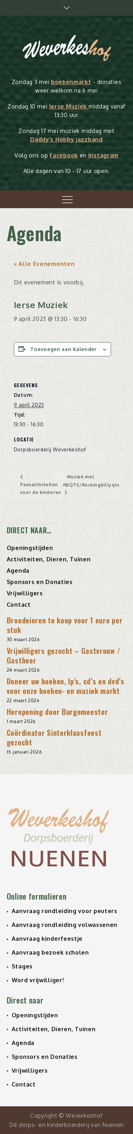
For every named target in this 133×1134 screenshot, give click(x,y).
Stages (22, 966)
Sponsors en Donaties (40, 581)
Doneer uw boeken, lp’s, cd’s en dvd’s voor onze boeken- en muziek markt (65, 686)
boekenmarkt (71, 81)
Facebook (64, 155)
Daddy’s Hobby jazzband (66, 139)
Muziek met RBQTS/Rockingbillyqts (91, 481)
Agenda (18, 570)
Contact (19, 604)
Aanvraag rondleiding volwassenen (64, 924)
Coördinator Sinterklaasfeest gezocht (54, 737)
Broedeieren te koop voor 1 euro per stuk (65, 625)
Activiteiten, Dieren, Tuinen (49, 559)
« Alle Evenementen (44, 263)
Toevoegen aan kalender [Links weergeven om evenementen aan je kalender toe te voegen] (63, 349)
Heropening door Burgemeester (57, 711)
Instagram (103, 155)
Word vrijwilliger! (38, 980)
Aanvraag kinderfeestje (47, 938)
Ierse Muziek (69, 106)
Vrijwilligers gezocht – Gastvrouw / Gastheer (64, 655)
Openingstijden (30, 547)
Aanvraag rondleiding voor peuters (64, 911)
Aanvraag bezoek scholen (50, 952)
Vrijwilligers (25, 593)
